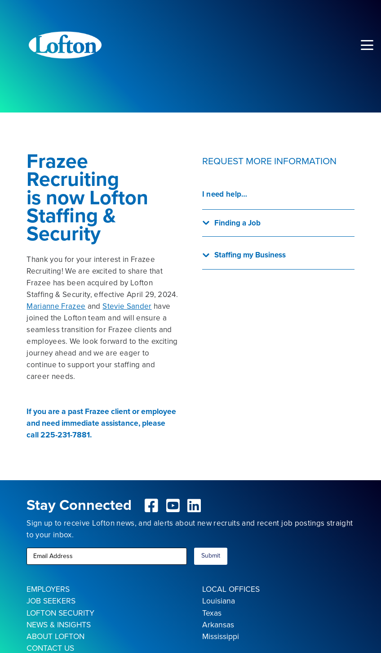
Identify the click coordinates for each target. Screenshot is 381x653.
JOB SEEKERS (51, 601)
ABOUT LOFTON (55, 636)
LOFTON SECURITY (60, 613)
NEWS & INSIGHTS (59, 624)
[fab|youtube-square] (173, 505)
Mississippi (220, 636)
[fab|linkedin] (194, 505)
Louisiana (218, 601)
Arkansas (218, 624)
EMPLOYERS (48, 589)
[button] (366, 45)
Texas (212, 613)
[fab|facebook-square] (151, 505)
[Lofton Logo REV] (65, 45)
